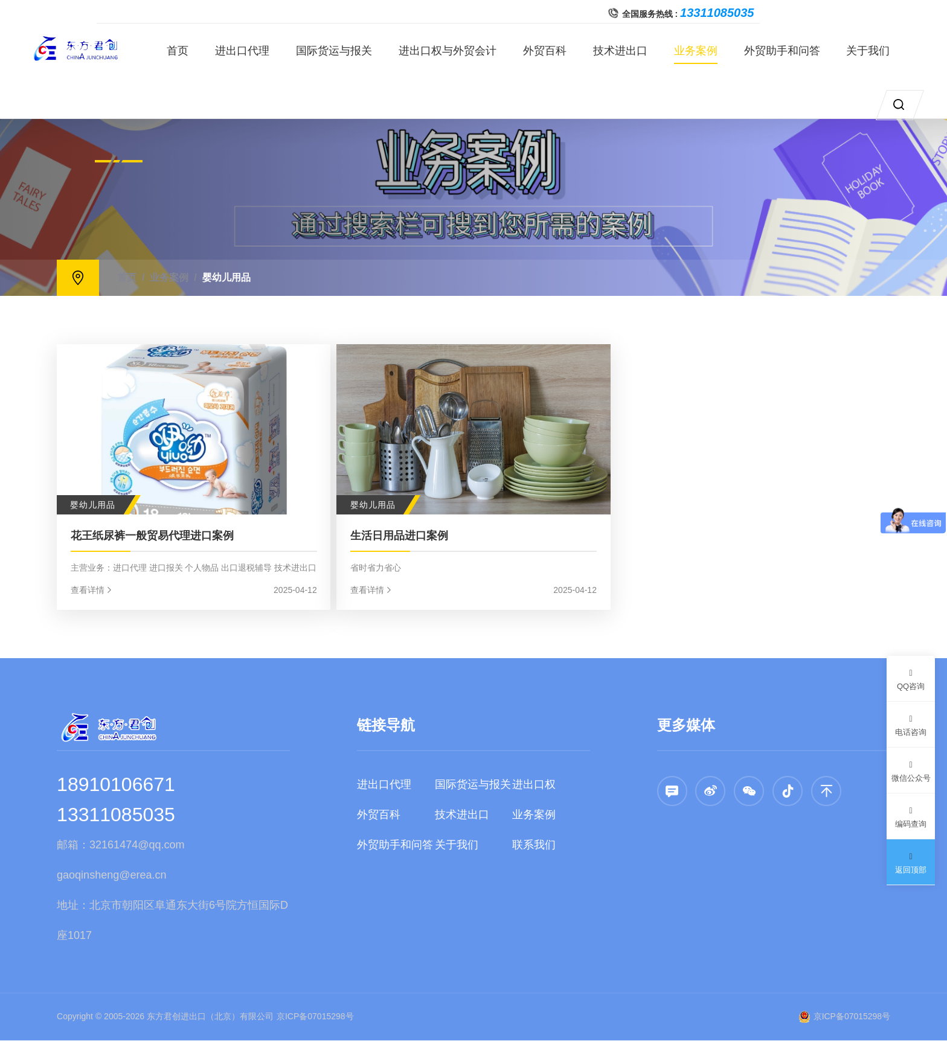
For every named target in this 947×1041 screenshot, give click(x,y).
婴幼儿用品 (226, 277)
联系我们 (534, 845)
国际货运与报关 (341, 51)
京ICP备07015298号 (315, 1017)
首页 (185, 51)
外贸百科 (552, 51)
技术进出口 (627, 51)
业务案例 (702, 51)
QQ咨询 (911, 678)
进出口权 (534, 785)
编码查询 (911, 815)
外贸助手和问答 (789, 51)
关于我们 (875, 51)
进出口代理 (249, 51)
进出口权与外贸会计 (455, 51)
